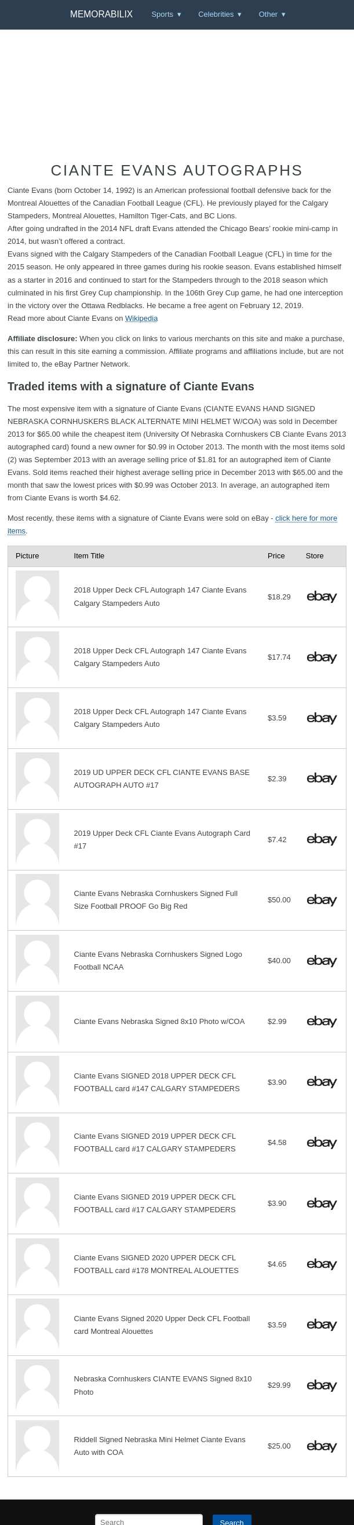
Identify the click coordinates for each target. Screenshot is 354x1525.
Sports (162, 14)
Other (268, 14)
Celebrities (215, 14)
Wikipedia (141, 318)
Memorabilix (101, 14)
